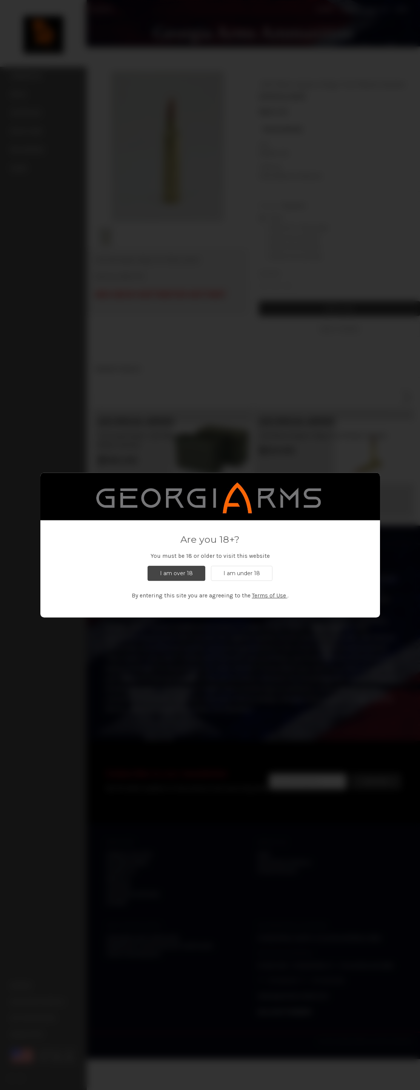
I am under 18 (241, 573)
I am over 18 (176, 573)
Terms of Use (269, 595)
